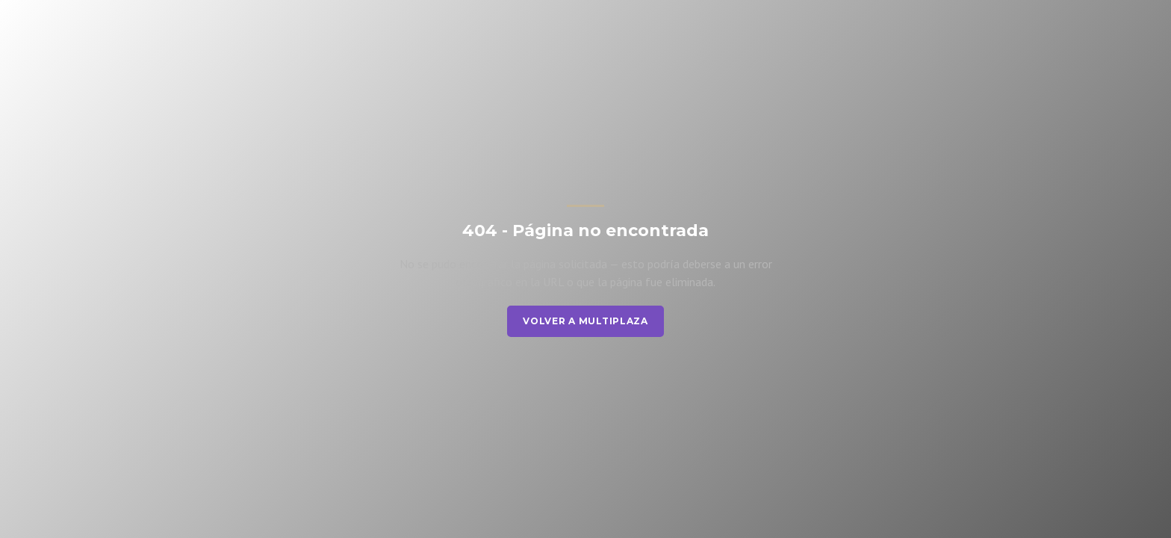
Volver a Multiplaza (585, 321)
